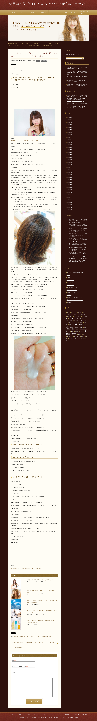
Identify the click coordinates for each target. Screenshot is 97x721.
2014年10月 (70, 200)
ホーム (13, 12)
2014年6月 (69, 210)
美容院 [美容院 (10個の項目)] (79, 334)
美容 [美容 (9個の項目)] (81, 331)
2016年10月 (70, 142)
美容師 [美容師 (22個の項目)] (74, 334)
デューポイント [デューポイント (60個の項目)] (76, 319)
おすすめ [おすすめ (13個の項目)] (73, 313)
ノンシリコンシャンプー (42, 637)
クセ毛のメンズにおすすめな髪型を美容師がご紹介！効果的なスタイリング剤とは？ (78, 221)
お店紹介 (33, 12)
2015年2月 (69, 190)
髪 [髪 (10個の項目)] (75, 339)
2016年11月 (70, 140)
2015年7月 (69, 180)
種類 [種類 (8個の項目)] (72, 331)
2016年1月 (69, 165)
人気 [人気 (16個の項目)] (81, 322)
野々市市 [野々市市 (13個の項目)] (76, 337)
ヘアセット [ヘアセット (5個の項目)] (71, 322)
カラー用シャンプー (23, 637)
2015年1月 (69, 192)
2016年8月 (69, 147)
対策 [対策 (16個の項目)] (68, 329)
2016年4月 (69, 157)
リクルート (43, 12)
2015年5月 (69, 185)
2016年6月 (69, 152)
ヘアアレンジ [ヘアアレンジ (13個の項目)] (78, 321)
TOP (30, 44)
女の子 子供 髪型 (72, 288)
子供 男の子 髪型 (72, 290)
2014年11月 (70, 197)
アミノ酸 (16, 637)
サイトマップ (63, 12)
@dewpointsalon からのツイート (74, 55)
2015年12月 (70, 167)
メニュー (23, 12)
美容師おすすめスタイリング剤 (74, 298)
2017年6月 (69, 127)
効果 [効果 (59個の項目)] (75, 325)
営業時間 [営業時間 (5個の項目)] (76, 327)
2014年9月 (69, 202)
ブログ (53, 12)
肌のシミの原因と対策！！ (19, 647)
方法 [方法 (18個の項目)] (73, 329)
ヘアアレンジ (70, 280)
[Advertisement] (34, 99)
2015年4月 (69, 187)
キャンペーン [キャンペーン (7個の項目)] (69, 316)
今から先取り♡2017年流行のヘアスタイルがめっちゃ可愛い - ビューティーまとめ (77, 107)
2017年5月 (69, 130)
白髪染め (69, 295)
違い (50, 637)
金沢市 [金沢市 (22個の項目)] (71, 339)
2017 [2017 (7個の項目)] (68, 313)
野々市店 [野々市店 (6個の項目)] (82, 337)
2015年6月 (69, 182)
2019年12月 (70, 120)
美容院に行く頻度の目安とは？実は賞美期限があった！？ (41, 580)
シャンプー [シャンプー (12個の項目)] (77, 316)
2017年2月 (69, 132)
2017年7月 (69, 125)
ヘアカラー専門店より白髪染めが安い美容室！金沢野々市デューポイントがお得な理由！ (77, 73)
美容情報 (69, 303)
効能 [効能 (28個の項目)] (80, 325)
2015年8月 (69, 177)
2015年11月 (70, 170)
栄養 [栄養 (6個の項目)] (77, 329)
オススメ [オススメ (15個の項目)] (74, 315)
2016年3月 (69, 160)
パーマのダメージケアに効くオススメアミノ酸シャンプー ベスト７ (27, 569)
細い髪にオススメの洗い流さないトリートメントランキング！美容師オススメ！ (78, 240)
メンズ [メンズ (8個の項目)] (76, 322)
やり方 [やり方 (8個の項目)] (79, 313)
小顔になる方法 (71, 293)
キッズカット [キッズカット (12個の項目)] (82, 315)
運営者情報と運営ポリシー (84, 13)
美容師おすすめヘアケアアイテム (75, 300)
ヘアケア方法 (44, 61)
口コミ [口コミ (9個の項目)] (71, 327)
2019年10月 (70, 122)
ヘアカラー (70, 283)
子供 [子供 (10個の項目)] (85, 327)
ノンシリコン (32, 637)
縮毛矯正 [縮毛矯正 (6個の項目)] (76, 331)
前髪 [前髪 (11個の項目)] (70, 325)
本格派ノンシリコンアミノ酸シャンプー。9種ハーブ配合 (24, 140)
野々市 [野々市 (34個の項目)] (69, 337)
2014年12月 (70, 195)
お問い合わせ (74, 12)
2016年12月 (70, 137)
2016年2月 (69, 162)
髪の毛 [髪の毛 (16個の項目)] (80, 339)
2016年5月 (69, 155)
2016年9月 (69, 145)
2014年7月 (69, 207)
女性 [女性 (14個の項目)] (81, 327)
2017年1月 (69, 135)
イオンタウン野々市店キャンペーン (75, 273)
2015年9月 (69, 175)
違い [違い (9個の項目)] (84, 334)
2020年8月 (69, 117)
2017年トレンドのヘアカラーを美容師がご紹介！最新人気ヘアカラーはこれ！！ (78, 231)
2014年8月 (69, 205)
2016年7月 (69, 150)
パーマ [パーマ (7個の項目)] (71, 321)
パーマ (68, 275)
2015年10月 (70, 172)
